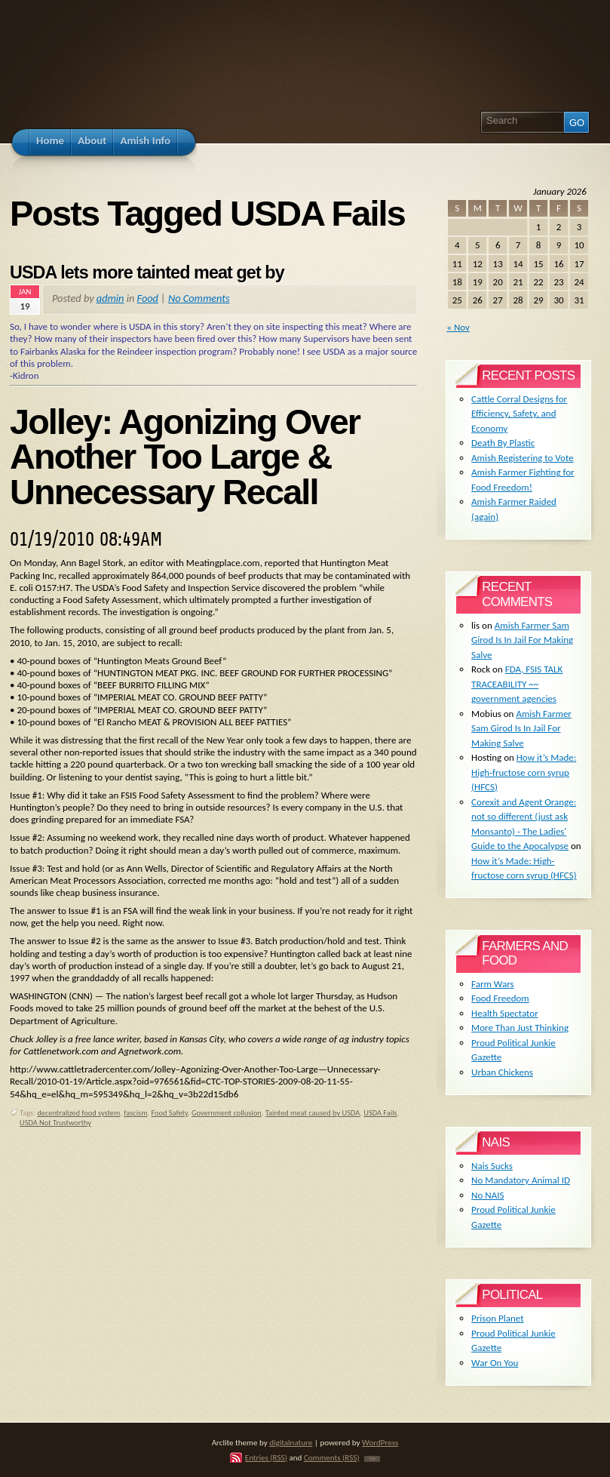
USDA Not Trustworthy (55, 1123)
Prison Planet (497, 1318)
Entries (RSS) (266, 1457)
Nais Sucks (492, 1165)
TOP (372, 1459)
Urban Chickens (502, 1072)
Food (147, 298)
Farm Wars (492, 983)
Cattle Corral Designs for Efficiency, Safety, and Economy (519, 413)
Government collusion (227, 1113)
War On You (494, 1362)
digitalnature (290, 1442)
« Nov (458, 327)
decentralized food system (78, 1113)
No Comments (199, 298)
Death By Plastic (503, 442)
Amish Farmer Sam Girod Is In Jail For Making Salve (522, 640)
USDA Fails (380, 1113)
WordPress (380, 1442)
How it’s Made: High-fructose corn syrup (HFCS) (523, 772)
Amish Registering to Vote (522, 457)
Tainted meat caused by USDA (312, 1113)
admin (110, 298)
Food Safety (169, 1113)
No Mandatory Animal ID (520, 1180)
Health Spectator (504, 1013)
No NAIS (487, 1195)
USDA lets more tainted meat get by (147, 272)
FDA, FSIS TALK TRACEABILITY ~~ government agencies (516, 683)
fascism (135, 1113)
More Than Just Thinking (520, 1027)
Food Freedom (500, 998)
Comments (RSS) (332, 1457)
